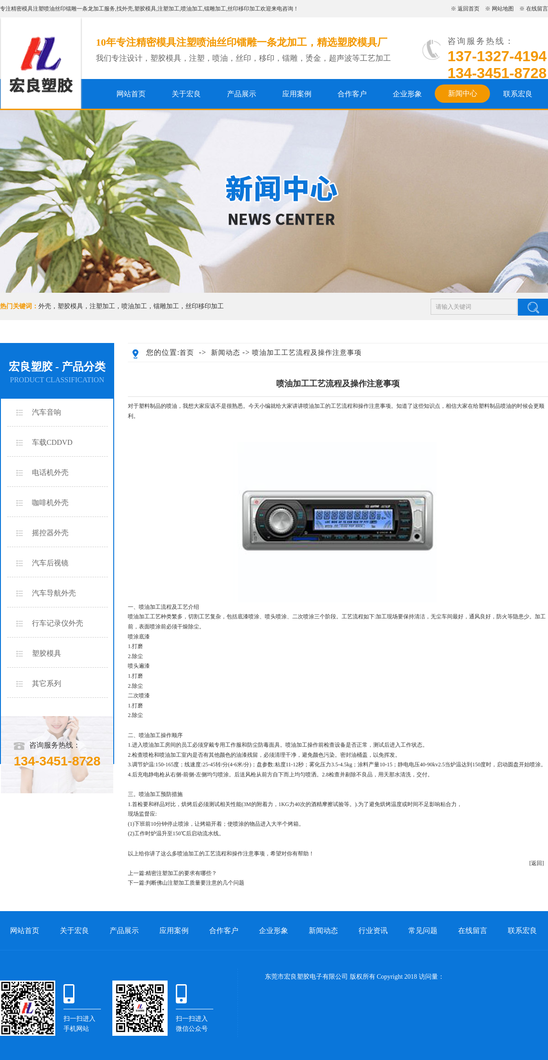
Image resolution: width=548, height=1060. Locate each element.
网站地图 (503, 8)
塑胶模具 (145, 8)
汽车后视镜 (50, 563)
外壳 (127, 8)
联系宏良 (517, 94)
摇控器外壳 (50, 533)
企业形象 (407, 94)
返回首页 (469, 8)
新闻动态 (225, 352)
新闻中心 (462, 93)
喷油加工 (192, 8)
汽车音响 (46, 412)
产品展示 (241, 94)
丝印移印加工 (243, 8)
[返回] (536, 863)
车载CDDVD (52, 442)
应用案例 (296, 94)
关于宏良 (186, 94)
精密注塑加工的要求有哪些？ (181, 873)
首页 (186, 352)
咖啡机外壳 (50, 502)
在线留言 (537, 8)
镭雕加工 (215, 8)
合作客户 (352, 94)
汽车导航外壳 (54, 593)
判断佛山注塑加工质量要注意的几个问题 (195, 883)
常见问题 (422, 930)
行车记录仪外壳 (57, 623)
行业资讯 (373, 930)
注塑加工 (168, 8)
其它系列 (46, 683)
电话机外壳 (50, 472)
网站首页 (131, 94)
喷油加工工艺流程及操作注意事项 (307, 352)
